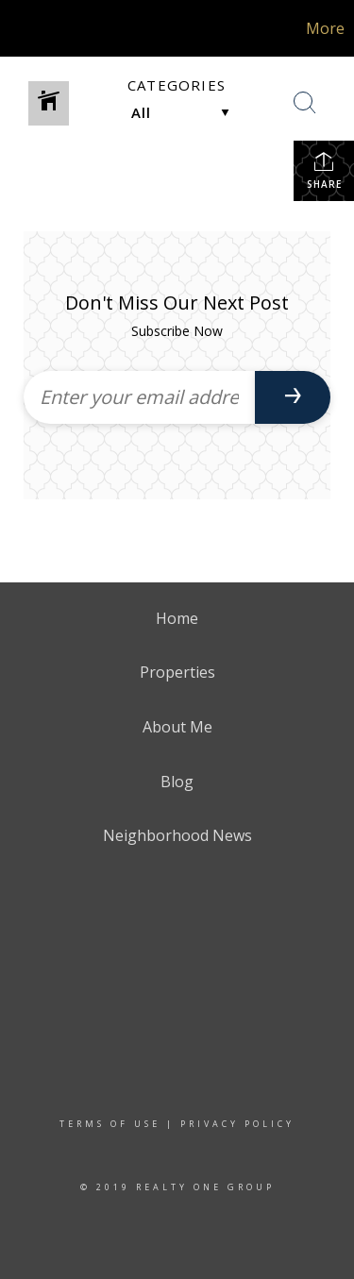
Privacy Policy (237, 1124)
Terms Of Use (109, 1124)
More (325, 28)
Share (324, 170)
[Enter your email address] (139, 397)
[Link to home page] (39, 28)
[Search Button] (304, 102)
